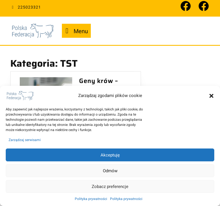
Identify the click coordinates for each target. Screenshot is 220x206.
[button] (211, 95)
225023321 (25, 7)
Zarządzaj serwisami (25, 139)
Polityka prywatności (91, 198)
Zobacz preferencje (110, 186)
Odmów (110, 171)
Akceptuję (110, 155)
